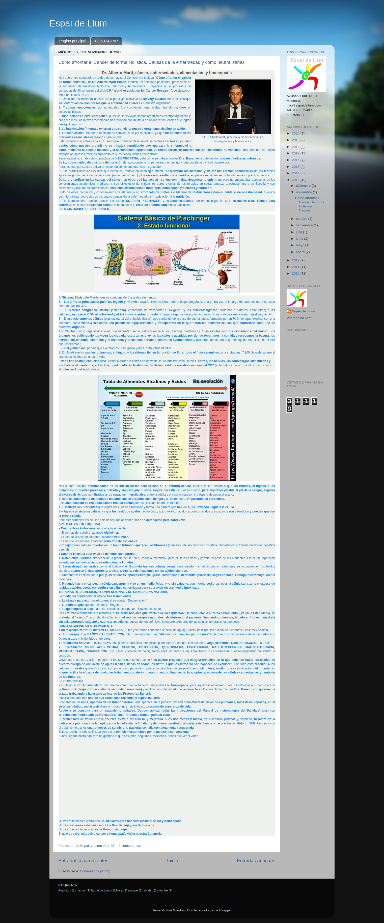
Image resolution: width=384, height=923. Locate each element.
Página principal (72, 41)
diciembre (304, 185)
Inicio (172, 860)
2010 (296, 273)
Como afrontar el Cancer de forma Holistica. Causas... (309, 204)
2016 (296, 160)
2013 (296, 180)
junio (300, 238)
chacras (80, 890)
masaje (133, 890)
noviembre (304, 192)
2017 (296, 153)
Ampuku (64, 890)
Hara (119, 890)
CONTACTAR (106, 41)
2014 (296, 173)
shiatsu (148, 890)
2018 (296, 147)
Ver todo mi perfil (299, 318)
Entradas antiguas (256, 860)
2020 (296, 133)
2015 (296, 167)
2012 (296, 260)
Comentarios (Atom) (95, 871)
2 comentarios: (130, 846)
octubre (302, 219)
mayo (300, 245)
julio (299, 232)
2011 (296, 267)
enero (301, 252)
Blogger (225, 910)
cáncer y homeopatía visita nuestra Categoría (128, 833)
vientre (163, 890)
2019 (296, 140)
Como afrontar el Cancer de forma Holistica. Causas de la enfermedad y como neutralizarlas (151, 62)
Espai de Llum (78, 23)
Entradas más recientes (83, 860)
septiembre (305, 225)
